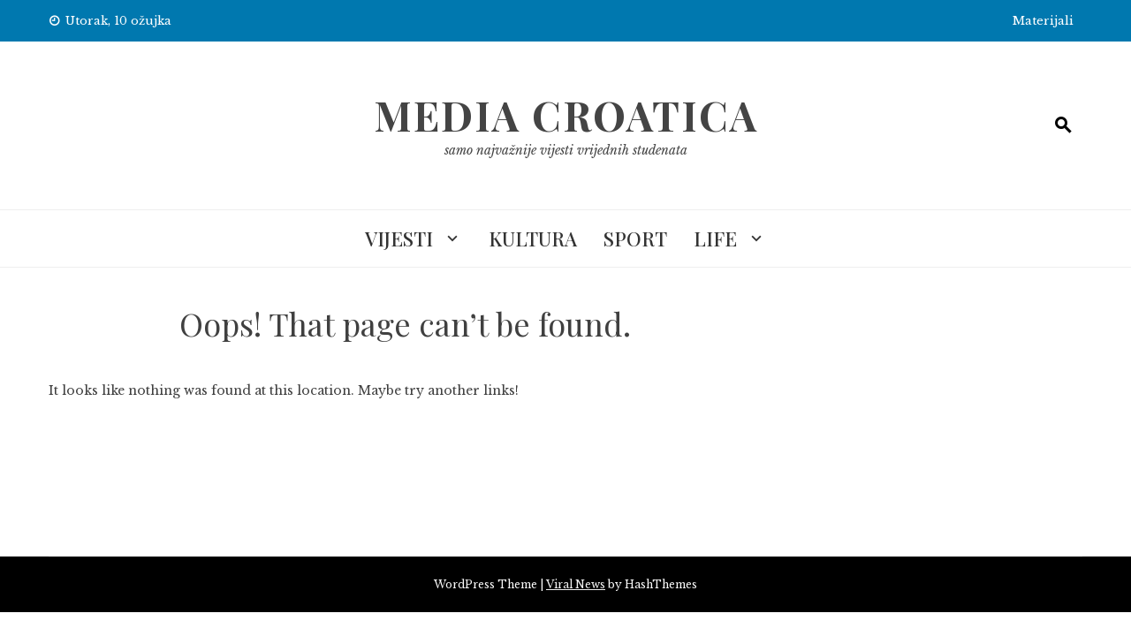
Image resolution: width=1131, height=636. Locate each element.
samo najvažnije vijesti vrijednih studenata (565, 150)
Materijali (1043, 20)
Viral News (575, 584)
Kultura (533, 238)
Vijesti (399, 238)
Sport (635, 238)
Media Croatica (566, 114)
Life (715, 238)
